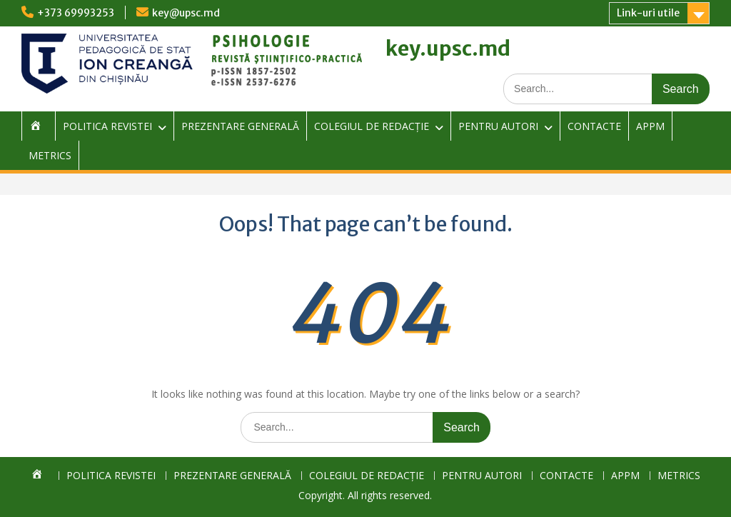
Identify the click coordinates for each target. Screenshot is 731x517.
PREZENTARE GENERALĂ (240, 126)
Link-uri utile (648, 12)
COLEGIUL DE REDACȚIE (371, 126)
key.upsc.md (447, 48)
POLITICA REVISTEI (107, 126)
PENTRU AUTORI (498, 126)
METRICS (50, 155)
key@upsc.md (186, 12)
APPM (650, 126)
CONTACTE (594, 126)
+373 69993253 (75, 12)
